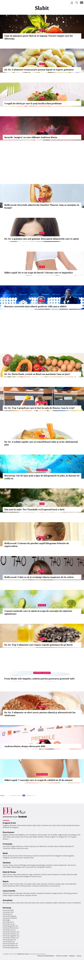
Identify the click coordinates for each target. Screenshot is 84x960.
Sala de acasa (36, 876)
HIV (35, 867)
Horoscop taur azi (9, 930)
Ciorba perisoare (25, 886)
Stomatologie (40, 865)
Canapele (39, 893)
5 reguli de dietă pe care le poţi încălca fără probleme (33, 103)
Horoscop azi (7, 914)
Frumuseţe (7, 844)
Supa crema (65, 884)
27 (26, 795)
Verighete (6, 858)
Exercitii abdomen (53, 874)
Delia (18, 837)
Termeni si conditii (61, 956)
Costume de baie (38, 856)
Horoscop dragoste (9, 916)
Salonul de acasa (22, 848)
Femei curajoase (25, 895)
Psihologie (22, 865)
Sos (25, 884)
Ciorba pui (35, 886)
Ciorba (16, 884)
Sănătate (7, 862)
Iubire (39, 825)
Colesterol (49, 865)
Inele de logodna (68, 856)
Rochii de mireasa (25, 856)
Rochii (8, 846)
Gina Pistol (24, 837)
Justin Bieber (33, 837)
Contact (79, 956)
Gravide (16, 895)
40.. (35, 795)
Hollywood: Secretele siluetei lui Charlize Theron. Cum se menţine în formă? (41, 206)
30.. (32, 795)
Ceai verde (29, 867)
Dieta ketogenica (25, 876)
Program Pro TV (64, 837)
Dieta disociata (8, 876)
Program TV (54, 837)
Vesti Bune (62, 903)
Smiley (8, 837)
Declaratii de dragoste (10, 827)
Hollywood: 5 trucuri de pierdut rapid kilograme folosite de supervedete (36, 545)
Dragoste (6, 825)
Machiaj (32, 846)
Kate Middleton (19, 835)
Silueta (16, 876)
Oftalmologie (16, 867)
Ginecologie (31, 865)
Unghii (13, 846)
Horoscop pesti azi (9, 940)
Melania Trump (43, 837)
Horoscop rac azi (9, 924)
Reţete (6, 881)
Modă (5, 853)
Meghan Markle (8, 835)
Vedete (42, 199)
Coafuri (26, 846)
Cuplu (34, 825)
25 (21, 795)
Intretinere (42, 402)
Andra (13, 837)
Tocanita (51, 884)
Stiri (42, 131)
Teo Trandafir (52, 835)
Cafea (34, 884)
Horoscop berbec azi (10, 946)
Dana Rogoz (72, 835)
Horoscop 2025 (8, 912)
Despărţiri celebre (51, 903)
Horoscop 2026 (8, 910)
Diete (4, 874)
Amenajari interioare (22, 893)
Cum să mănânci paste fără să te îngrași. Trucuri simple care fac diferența (38, 37)
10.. (9, 795)
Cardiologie (7, 867)
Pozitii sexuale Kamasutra (70, 825)
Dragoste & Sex (9, 823)
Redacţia (71, 956)
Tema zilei (27, 903)
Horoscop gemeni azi (10, 926)
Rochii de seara (13, 856)
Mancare (6, 884)
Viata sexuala (22, 825)
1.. (7, 795)
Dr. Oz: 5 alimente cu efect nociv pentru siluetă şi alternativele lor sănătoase (40, 714)
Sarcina (5, 865)
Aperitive (73, 884)
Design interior (57, 893)
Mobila (33, 893)
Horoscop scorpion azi (11, 934)
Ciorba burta (44, 886)
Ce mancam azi (54, 886)
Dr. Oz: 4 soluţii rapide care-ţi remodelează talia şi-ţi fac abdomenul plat (41, 443)
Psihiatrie (48, 867)
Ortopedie (40, 867)
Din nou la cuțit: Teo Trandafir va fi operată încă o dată (34, 509)
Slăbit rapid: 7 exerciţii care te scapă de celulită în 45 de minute (38, 780)
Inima (16, 865)
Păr (4, 846)
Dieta (42, 30)
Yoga (30, 874)
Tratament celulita (9, 848)
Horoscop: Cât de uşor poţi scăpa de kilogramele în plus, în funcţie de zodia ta (42, 477)
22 (15, 795)
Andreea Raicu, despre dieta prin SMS (24, 746)
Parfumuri (19, 846)
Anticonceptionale (60, 865)
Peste (21, 884)
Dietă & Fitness (9, 872)
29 (30, 795)
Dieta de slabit (72, 874)
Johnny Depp (42, 835)
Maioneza (11, 886)
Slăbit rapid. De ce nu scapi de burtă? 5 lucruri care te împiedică (38, 272)
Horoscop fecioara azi (10, 928)
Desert (5, 886)
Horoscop (7, 908)
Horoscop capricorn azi (11, 932)
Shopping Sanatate (42, 673)
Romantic (13, 825)
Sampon (51, 846)
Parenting (66, 893)
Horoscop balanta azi (10, 944)
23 (17, 795)
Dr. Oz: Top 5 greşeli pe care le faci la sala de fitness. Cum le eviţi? (39, 407)
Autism (34, 895)
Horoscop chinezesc (10, 918)
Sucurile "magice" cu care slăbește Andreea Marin (30, 137)
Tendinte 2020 (28, 858)
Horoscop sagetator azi (11, 936)
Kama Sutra (56, 825)
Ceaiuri (11, 865)
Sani (37, 846)
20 (11, 795)
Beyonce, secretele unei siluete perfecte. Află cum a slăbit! (35, 306)
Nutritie (42, 605)
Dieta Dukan (17, 874)
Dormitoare (47, 893)
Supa (38, 884)
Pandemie (77, 903)
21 (13, 795)
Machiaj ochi (69, 846)
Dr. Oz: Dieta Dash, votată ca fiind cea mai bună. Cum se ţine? (37, 374)
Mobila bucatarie (9, 893)
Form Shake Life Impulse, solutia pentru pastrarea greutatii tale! (39, 678)
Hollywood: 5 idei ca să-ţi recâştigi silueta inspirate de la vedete (39, 577)
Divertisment (8, 832)
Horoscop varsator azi (10, 938)
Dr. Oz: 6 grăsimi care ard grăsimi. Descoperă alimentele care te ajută (41, 238)
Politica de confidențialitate (45, 956)
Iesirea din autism (38, 903)
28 (28, 795)
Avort (23, 867)
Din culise (6, 903)
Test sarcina (71, 865)
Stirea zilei (20, 903)
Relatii (29, 825)
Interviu (13, 903)
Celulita (61, 846)
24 (19, 795)
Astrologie (42, 470)
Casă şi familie (9, 891)
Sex (50, 825)
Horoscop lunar (8, 922)
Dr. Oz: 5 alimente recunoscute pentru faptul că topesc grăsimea (39, 69)
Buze (56, 846)
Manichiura (43, 846)
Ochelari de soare (16, 858)
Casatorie (45, 825)
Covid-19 (70, 903)
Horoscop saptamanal (10, 947)
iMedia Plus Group (23, 954)
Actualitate (7, 900)
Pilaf (17, 886)
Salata (29, 884)
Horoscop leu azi (9, 942)
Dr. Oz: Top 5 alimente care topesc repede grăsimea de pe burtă (38, 644)
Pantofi (47, 856)
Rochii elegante (56, 856)
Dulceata (44, 884)
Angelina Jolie (62, 835)
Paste (12, 884)
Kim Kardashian (31, 835)
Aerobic (44, 874)
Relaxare (25, 874)
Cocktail (57, 884)
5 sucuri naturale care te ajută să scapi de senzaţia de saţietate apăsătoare (38, 612)
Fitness (9, 874)
